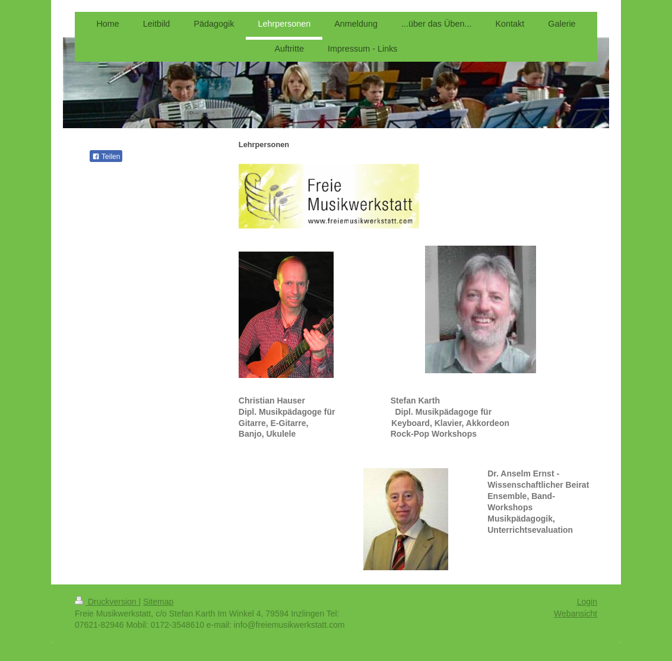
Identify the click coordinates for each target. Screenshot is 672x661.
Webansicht (575, 613)
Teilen (106, 156)
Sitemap (158, 601)
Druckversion (106, 601)
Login (587, 601)
